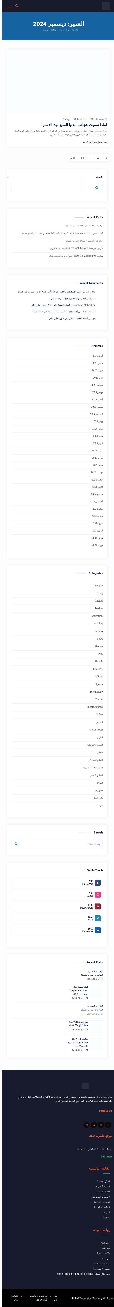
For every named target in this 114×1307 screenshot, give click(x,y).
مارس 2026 (95, 362)
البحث (97, 176)
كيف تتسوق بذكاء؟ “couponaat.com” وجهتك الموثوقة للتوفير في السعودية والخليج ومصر (60, 232)
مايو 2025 (96, 435)
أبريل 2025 (96, 443)
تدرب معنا (104, 1257)
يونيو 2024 (96, 515)
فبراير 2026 (95, 370)
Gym (98, 653)
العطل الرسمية (102, 1180)
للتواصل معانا (13, 1297)
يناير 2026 (96, 377)
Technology (94, 691)
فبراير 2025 (95, 457)
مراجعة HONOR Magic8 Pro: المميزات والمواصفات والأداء (74, 255)
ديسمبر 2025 (95, 384)
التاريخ (98, 737)
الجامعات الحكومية (100, 1196)
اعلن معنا (104, 1247)
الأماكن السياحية (94, 729)
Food (98, 638)
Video (98, 714)
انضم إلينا (104, 1242)
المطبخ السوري (95, 774)
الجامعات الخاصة (100, 1201)
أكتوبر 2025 (95, 399)
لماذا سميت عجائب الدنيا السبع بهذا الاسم (80, 124)
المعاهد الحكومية (100, 1206)
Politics (97, 676)
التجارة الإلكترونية (93, 744)
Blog (66, 119)
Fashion (96, 623)
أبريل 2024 (96, 530)
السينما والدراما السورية (91, 767)
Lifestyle (96, 668)
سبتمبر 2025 (95, 406)
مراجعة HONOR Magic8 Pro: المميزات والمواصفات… (75, 1042)
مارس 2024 (95, 537)
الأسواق (98, 721)
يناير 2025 (96, 464)
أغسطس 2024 (94, 501)
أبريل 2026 (96, 355)
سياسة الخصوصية (100, 1268)
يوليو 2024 (96, 508)
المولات (98, 782)
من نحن (53, 1297)
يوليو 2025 (96, 421)
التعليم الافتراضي (93, 759)
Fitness (97, 630)
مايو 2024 (96, 523)
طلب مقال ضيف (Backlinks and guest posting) (82, 1273)
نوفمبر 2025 (95, 392)
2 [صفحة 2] (96, 157)
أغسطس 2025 (94, 413)
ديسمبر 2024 (95, 472)
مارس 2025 (95, 450)
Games (97, 646)
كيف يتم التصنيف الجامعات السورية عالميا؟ (82, 225)
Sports (97, 683)
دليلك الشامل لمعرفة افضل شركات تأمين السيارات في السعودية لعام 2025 (48, 291)
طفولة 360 (104, 1156)
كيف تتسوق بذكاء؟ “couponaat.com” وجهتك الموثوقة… (76, 989)
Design (97, 608)
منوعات (98, 805)
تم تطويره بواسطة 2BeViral (35, 1297)
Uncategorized (93, 706)
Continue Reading (95, 141)
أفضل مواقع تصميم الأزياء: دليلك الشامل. (66, 298)
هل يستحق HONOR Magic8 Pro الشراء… (75, 1022)
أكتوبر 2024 (95, 486)
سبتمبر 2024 (95, 493)
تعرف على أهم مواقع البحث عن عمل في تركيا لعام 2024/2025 (58, 311)
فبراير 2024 (95, 544)
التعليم (98, 752)
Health (97, 661)
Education (95, 615)
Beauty (97, 585)
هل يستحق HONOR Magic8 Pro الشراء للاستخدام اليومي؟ (74, 248)
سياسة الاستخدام (100, 1262)
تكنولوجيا (97, 790)
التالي (71, 157)
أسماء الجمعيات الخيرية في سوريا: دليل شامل (48, 304)
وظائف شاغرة (102, 1252)
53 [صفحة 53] (80, 157)
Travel (97, 699)
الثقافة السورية (102, 1191)
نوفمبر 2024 (95, 479)
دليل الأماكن (96, 797)
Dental (97, 600)
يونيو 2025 (96, 428)
